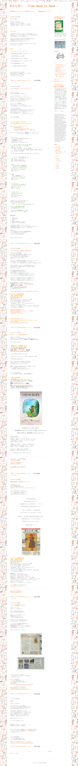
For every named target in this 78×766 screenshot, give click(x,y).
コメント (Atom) (15, 753)
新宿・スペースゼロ (19, 350)
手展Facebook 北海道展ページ (16, 312)
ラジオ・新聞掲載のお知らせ (17, 605)
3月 (57, 163)
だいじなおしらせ (58, 147)
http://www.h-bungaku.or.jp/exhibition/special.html (20, 689)
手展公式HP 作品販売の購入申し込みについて (19, 310)
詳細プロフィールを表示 (58, 111)
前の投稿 (49, 751)
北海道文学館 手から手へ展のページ (17, 313)
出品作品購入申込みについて (60, 64)
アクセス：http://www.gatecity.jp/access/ (21, 128)
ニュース (57, 149)
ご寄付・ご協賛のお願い (59, 76)
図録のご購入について (59, 71)
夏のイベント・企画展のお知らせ (18, 334)
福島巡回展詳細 (13, 683)
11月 (58, 159)
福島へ (12, 701)
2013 (57, 166)
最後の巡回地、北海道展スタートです (20, 481)
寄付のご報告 (13, 19)
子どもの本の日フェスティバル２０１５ (20, 88)
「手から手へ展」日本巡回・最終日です (20, 250)
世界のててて (57, 153)
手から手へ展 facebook (59, 66)
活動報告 (57, 150)
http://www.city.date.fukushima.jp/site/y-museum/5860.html (21, 684)
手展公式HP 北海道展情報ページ (16, 309)
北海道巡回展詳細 (13, 688)
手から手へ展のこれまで (59, 151)
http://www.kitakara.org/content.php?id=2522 (19, 322)
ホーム (29, 751)
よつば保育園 (28, 730)
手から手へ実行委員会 (60, 86)
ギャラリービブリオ (19, 283)
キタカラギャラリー (18, 318)
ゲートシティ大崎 (16, 126)
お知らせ (15, 598)
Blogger (45, 762)
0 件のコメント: (30, 80)
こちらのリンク (23, 741)
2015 (57, 158)
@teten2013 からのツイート (59, 81)
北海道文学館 (13, 460)
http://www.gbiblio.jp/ (28, 283)
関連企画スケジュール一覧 (60, 70)
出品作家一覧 (57, 68)
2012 (57, 168)
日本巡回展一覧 (58, 67)
